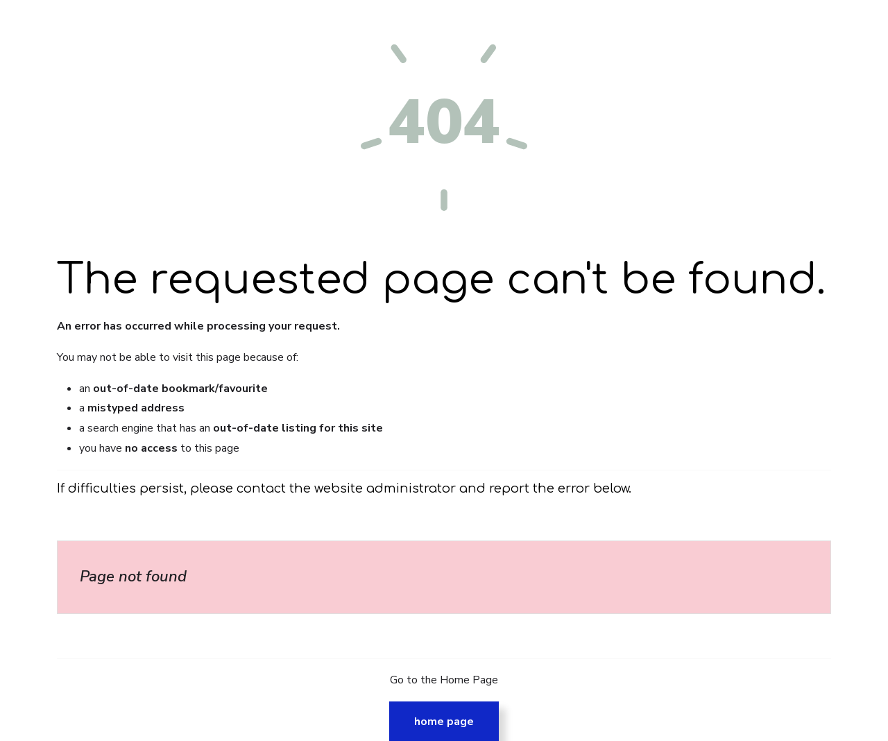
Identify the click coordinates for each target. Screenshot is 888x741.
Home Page (444, 721)
